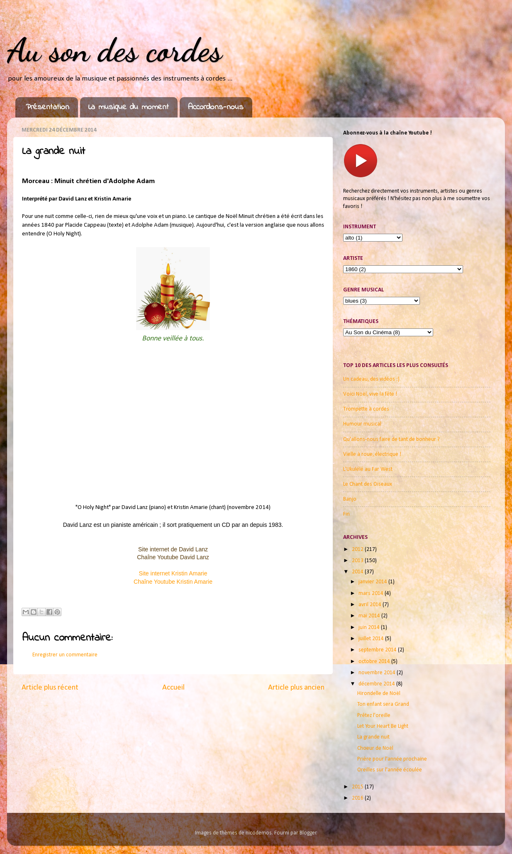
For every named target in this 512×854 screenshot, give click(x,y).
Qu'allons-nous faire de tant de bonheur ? (391, 439)
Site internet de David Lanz (173, 549)
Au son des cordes (114, 50)
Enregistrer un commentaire (65, 655)
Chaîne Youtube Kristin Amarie (173, 581)
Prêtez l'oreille (373, 715)
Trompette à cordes (366, 409)
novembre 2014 (377, 672)
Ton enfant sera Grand (383, 704)
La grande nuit (373, 737)
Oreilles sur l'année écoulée (389, 770)
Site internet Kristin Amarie (173, 573)
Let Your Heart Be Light (382, 726)
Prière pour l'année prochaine (392, 759)
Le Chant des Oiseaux (367, 484)
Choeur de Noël (375, 748)
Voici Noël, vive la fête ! (370, 394)
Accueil (173, 688)
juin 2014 (369, 627)
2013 (358, 560)
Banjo (349, 499)
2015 (358, 787)
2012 (358, 549)
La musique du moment (128, 107)
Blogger (308, 833)
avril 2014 (370, 604)
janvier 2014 (373, 582)
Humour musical (362, 424)
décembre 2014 (377, 684)
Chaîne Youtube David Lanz (173, 557)
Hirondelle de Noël (378, 693)
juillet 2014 (371, 638)
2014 (358, 572)
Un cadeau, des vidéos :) (371, 379)
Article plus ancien (296, 688)
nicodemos (259, 833)
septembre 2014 (378, 650)
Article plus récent (50, 688)
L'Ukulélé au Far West (368, 469)
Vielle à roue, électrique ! (372, 454)
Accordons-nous (216, 107)
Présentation (47, 107)
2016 (358, 798)
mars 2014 (371, 593)
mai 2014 (369, 616)
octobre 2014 (374, 661)
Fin (346, 514)
